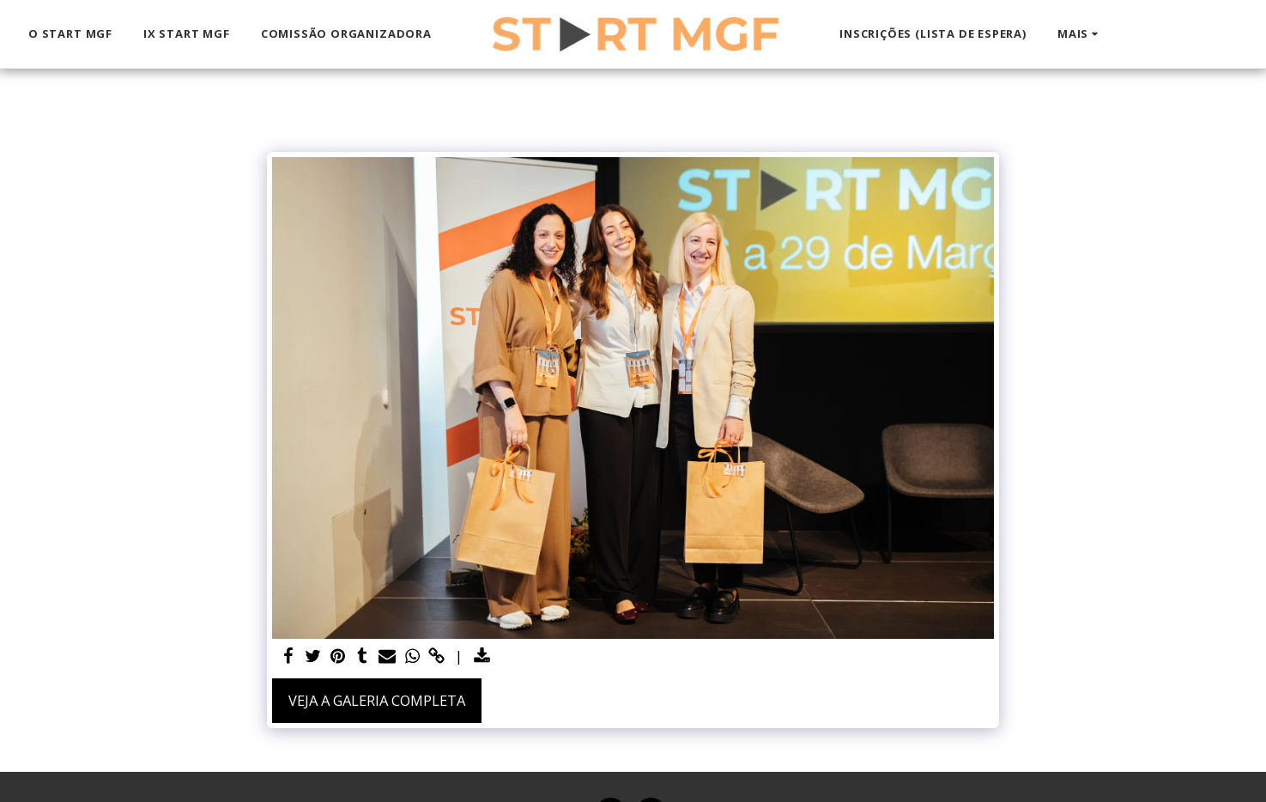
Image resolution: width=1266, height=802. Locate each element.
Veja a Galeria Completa (376, 700)
